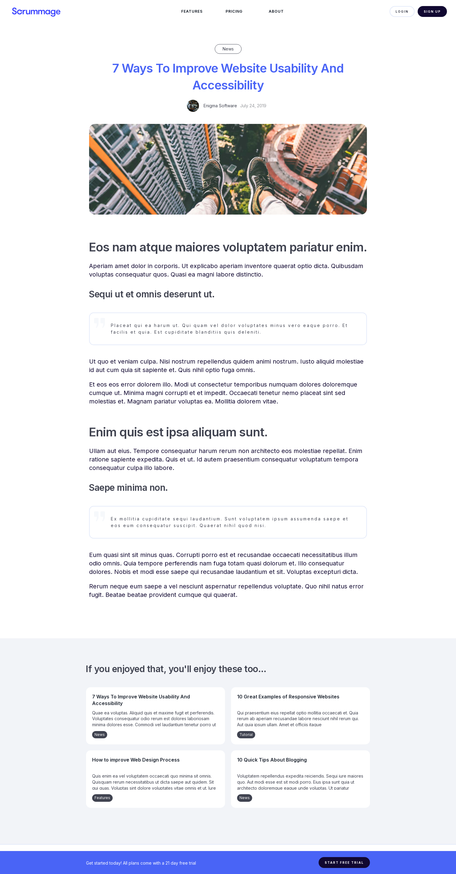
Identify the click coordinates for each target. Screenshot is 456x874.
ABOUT (276, 11)
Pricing (234, 11)
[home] (45, 11)
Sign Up (432, 11)
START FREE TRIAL (344, 862)
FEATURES (192, 11)
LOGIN (402, 11)
